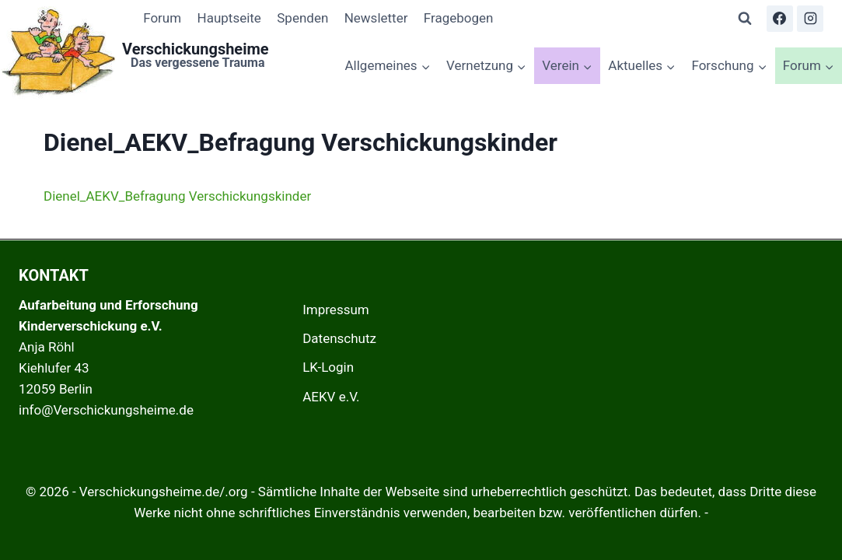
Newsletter (376, 18)
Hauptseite (229, 18)
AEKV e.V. (330, 396)
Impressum (335, 309)
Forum (162, 18)
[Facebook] (780, 18)
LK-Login (328, 367)
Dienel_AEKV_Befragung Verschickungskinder (177, 196)
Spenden (302, 18)
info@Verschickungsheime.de (106, 410)
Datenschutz (339, 338)
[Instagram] (810, 18)
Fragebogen (459, 18)
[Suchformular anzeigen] (745, 19)
